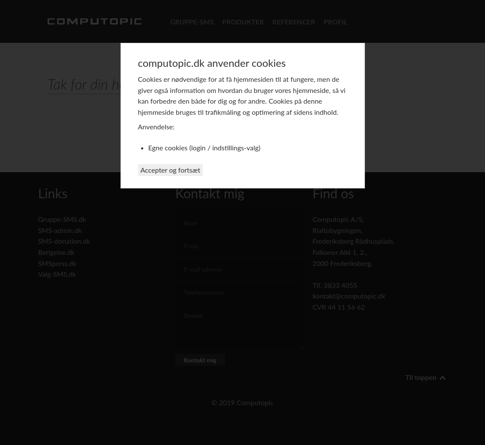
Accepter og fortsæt (171, 170)
